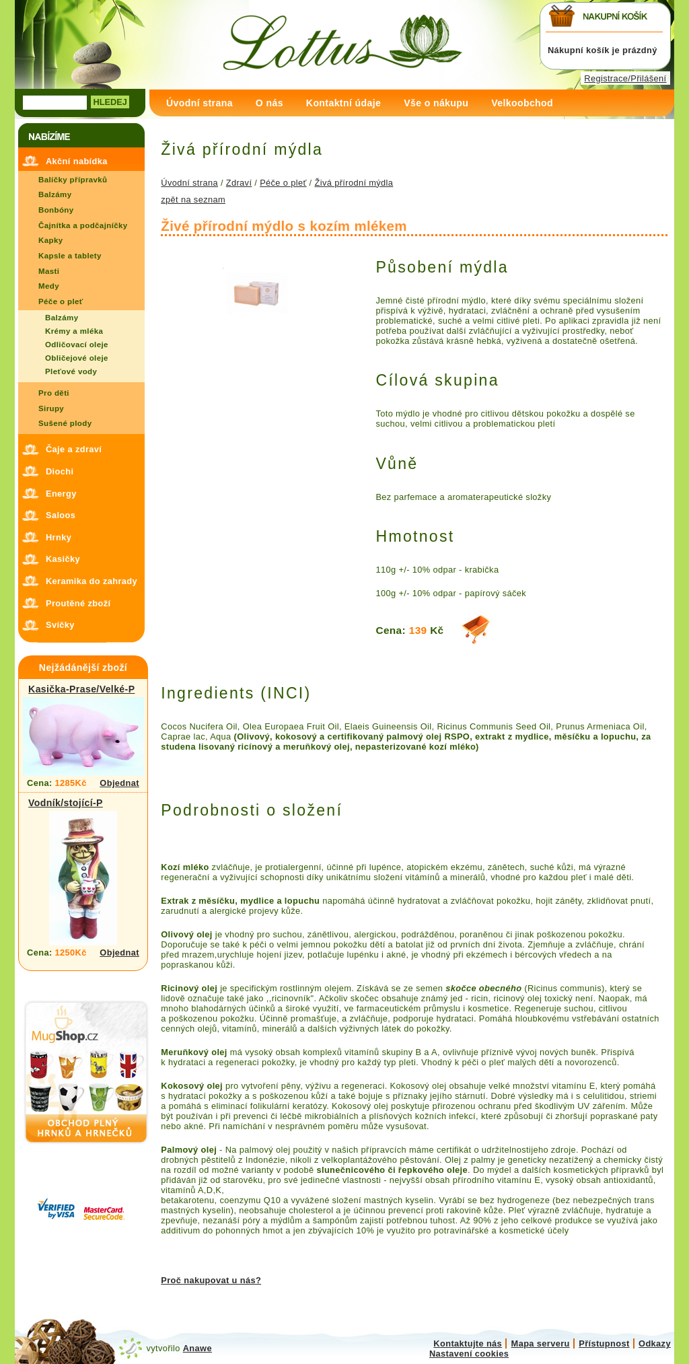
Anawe (197, 1348)
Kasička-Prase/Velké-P (81, 689)
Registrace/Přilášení (625, 78)
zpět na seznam (193, 199)
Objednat (119, 783)
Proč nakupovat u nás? (211, 1280)
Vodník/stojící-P (65, 802)
